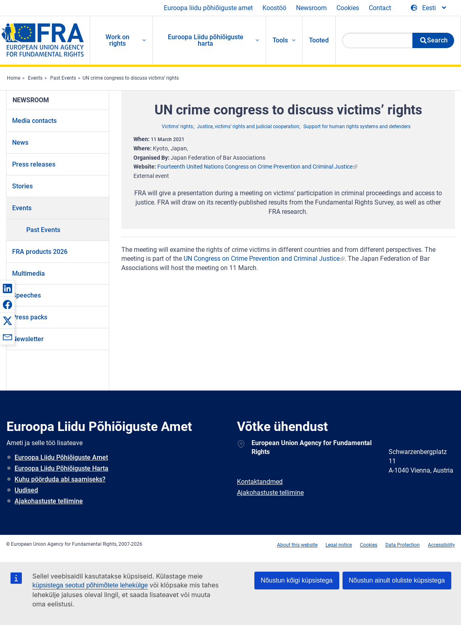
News (20, 142)
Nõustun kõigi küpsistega (297, 580)
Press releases (33, 164)
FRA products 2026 (40, 251)
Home (13, 78)
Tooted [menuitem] (319, 40)
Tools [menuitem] (280, 40)
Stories (22, 186)
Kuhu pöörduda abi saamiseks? (60, 479)
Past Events (63, 78)
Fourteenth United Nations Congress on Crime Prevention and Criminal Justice (255, 166)
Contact (380, 8)
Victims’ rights (177, 126)
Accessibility (441, 545)
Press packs (29, 317)
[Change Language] (429, 8)
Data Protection (402, 545)
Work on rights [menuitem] (117, 40)
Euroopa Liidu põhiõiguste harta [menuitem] (205, 40)
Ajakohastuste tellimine (49, 501)
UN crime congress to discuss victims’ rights (130, 78)
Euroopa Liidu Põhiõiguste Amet (61, 457)
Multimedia (28, 273)
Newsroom (311, 8)
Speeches (26, 295)
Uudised (26, 490)
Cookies (347, 8)
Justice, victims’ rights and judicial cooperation (248, 126)
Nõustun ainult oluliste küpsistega (397, 580)
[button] (7, 288)
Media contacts (34, 121)
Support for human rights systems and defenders (356, 126)
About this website (297, 545)
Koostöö (274, 8)
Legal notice (339, 545)
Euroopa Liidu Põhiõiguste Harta (61, 468)
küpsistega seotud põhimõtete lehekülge (90, 585)
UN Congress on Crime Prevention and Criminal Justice (262, 258)
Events (35, 78)
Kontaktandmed (260, 482)
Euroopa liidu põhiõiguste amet (208, 8)
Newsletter (28, 339)
